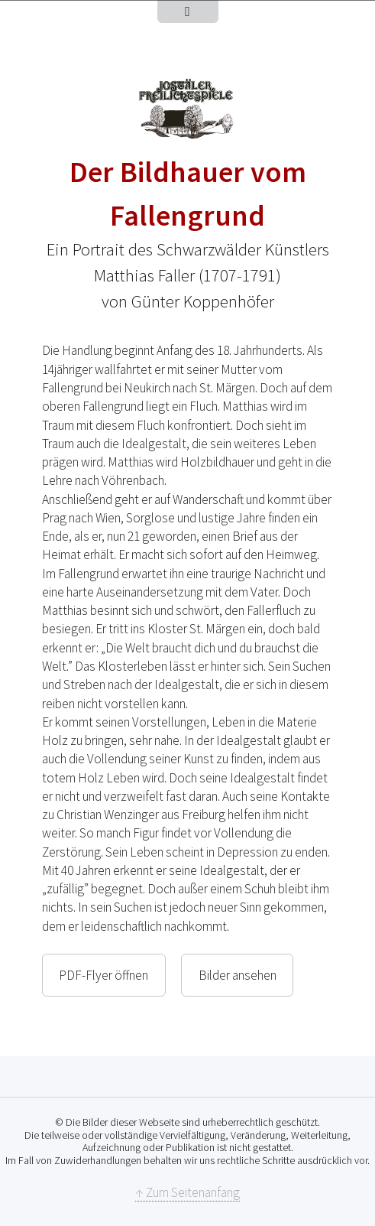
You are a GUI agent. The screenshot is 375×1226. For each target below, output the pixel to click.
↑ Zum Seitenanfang (187, 1192)
